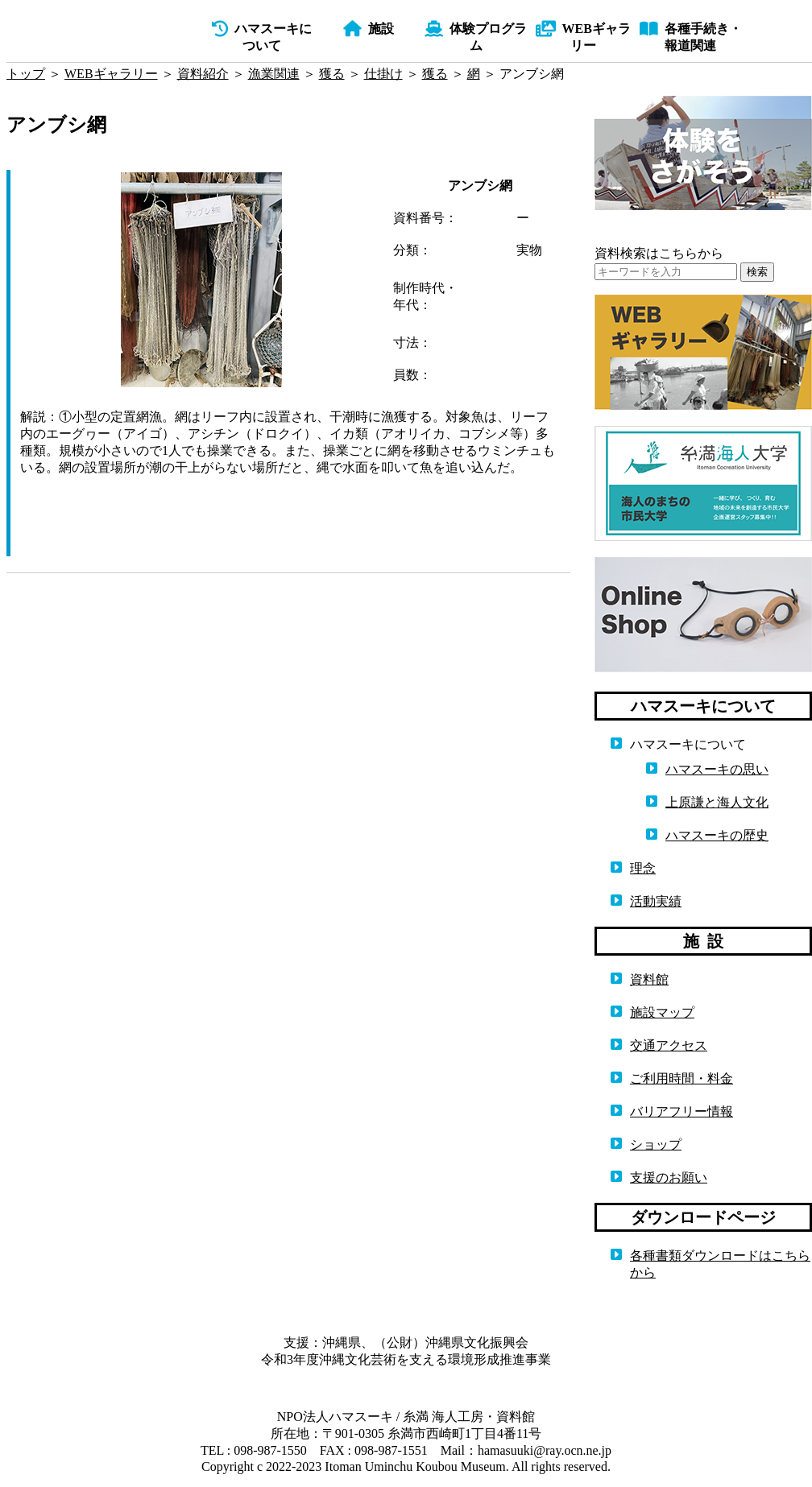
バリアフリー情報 (681, 1111)
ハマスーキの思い (716, 769)
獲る (332, 74)
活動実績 (656, 901)
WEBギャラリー (111, 74)
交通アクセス (668, 1045)
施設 (368, 28)
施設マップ (662, 1012)
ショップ (656, 1144)
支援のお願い (668, 1177)
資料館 (649, 979)
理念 (643, 868)
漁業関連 (274, 74)
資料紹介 (203, 74)
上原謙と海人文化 (716, 802)
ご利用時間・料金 (681, 1078)
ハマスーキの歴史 (716, 835)
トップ (25, 74)
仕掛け (383, 74)
